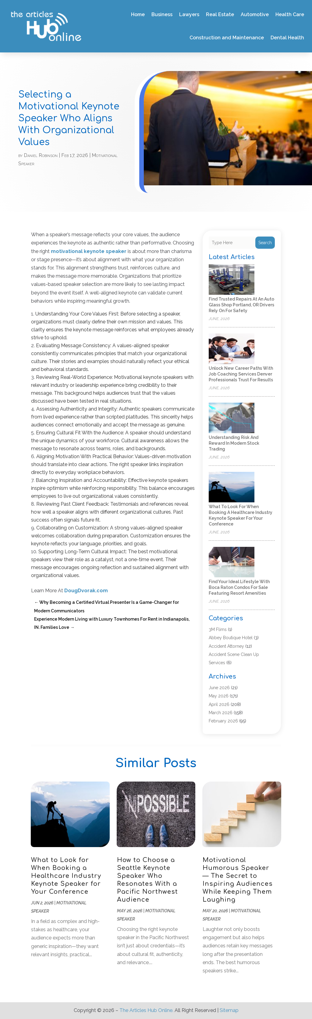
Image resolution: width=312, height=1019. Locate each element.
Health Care (289, 14)
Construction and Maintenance (227, 38)
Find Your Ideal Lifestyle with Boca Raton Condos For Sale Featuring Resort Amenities (239, 587)
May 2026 (219, 695)
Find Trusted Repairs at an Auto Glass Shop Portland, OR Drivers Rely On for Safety (241, 305)
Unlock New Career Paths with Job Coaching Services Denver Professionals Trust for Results (241, 374)
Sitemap (229, 1010)
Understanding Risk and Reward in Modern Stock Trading (234, 443)
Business (161, 14)
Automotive (255, 14)
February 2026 (223, 720)
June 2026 (219, 687)
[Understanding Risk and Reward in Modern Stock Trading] (231, 418)
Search (265, 242)
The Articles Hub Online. (146, 1010)
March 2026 (220, 712)
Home (138, 14)
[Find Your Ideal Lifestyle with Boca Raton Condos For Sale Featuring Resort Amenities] (231, 562)
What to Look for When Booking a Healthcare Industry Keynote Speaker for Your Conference (66, 876)
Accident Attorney (226, 646)
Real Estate (220, 14)
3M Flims (218, 629)
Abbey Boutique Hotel (231, 637)
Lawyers (189, 14)
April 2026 (219, 704)
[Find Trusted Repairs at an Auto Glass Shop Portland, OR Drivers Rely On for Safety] (231, 280)
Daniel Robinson (41, 155)
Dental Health (287, 38)
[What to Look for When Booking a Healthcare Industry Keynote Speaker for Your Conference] (231, 487)
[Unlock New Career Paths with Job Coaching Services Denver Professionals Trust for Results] (231, 349)
